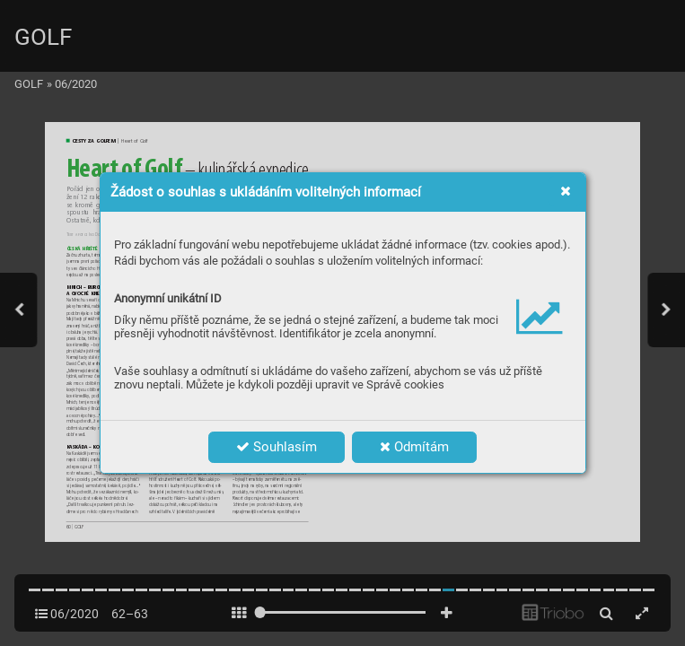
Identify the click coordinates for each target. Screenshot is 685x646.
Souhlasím (276, 447)
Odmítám (414, 447)
